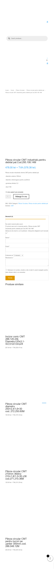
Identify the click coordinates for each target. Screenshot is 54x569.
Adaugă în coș (21, 198)
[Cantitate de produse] (8, 199)
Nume (7, 240)
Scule (12, 90)
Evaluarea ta (9, 257)
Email (7, 249)
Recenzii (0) (9, 219)
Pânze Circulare (20, 90)
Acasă (7, 90)
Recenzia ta (9, 260)
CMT (12, 208)
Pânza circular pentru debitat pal (35, 90)
